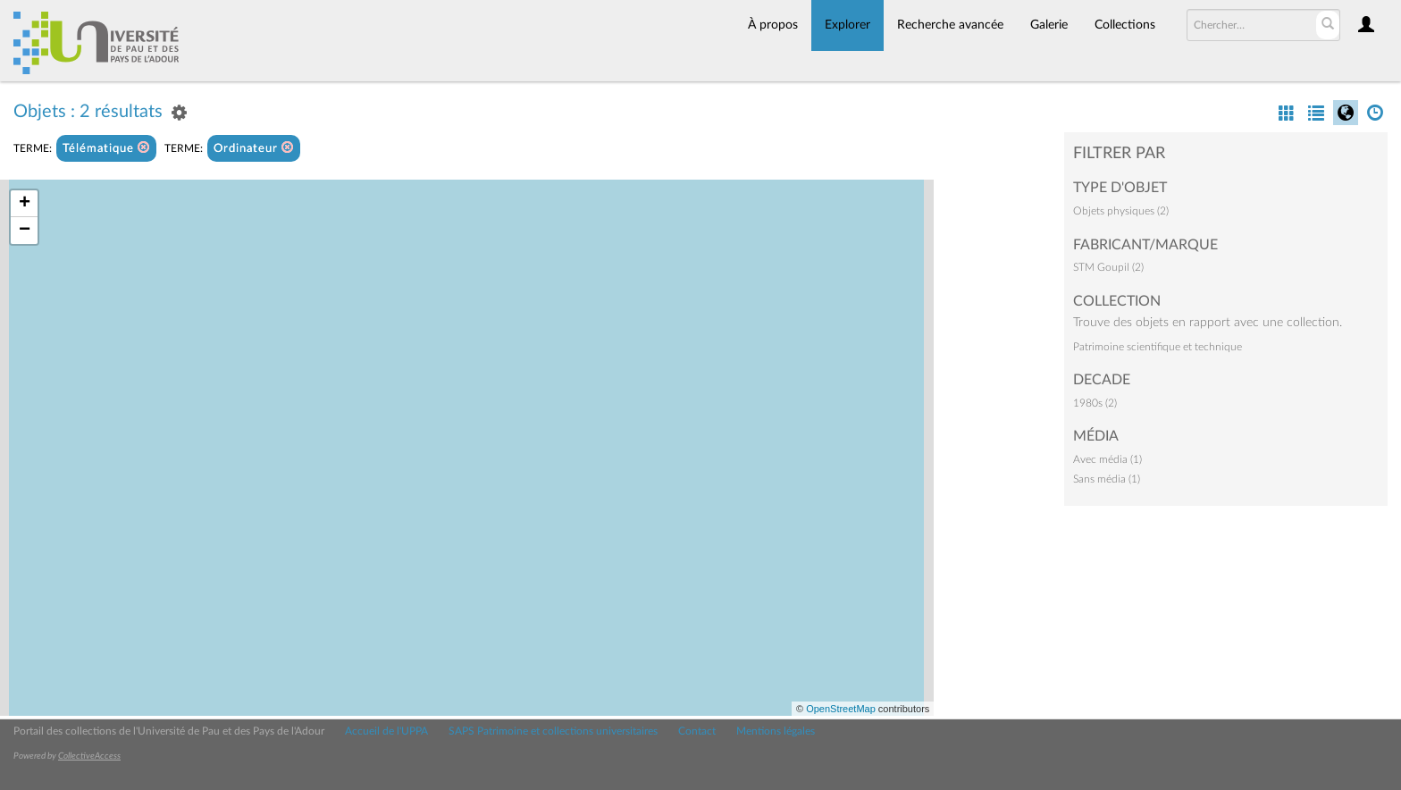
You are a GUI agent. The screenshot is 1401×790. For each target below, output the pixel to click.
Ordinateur (254, 148)
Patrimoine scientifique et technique (1157, 346)
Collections (1125, 25)
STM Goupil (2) (1108, 267)
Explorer (847, 25)
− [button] (24, 230)
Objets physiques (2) (1121, 211)
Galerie (1049, 25)
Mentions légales (775, 731)
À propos (773, 25)
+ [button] (24, 203)
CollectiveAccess (89, 756)
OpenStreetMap (841, 708)
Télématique (106, 148)
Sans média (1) (1106, 479)
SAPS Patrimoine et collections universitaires (553, 731)
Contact (697, 731)
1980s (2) (1095, 403)
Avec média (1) (1107, 459)
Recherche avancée (950, 25)
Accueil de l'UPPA (386, 731)
